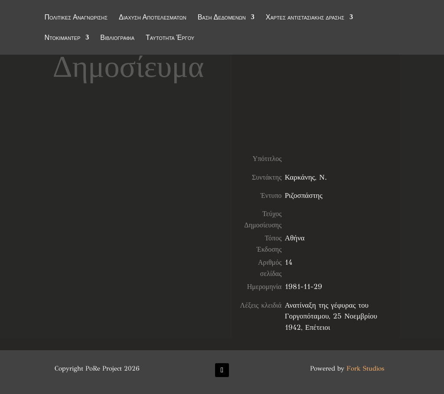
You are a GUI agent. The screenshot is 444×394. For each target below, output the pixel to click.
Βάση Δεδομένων (222, 18)
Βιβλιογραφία (117, 39)
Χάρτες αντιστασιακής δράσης (305, 18)
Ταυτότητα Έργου (170, 39)
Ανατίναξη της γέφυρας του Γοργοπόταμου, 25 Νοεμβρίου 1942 (331, 316)
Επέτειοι (317, 327)
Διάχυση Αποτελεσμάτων (152, 18)
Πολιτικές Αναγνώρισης (76, 18)
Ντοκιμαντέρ (62, 39)
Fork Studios (365, 368)
